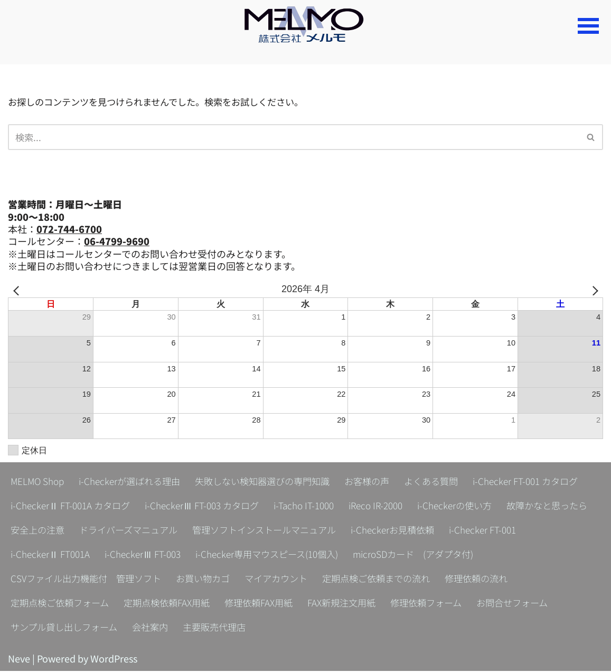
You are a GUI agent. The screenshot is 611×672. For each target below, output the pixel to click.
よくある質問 (451, 482)
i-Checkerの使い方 (50, 531)
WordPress (113, 659)
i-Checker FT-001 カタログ (66, 507)
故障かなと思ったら (146, 531)
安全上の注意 (232, 531)
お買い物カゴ (355, 579)
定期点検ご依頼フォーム (144, 604)
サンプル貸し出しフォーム (157, 628)
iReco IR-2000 (518, 507)
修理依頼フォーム (527, 604)
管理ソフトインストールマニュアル (470, 531)
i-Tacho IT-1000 (442, 507)
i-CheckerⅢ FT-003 (335, 555)
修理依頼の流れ (44, 604)
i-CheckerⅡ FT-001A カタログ (198, 507)
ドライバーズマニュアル (328, 531)
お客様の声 (384, 482)
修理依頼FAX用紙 (352, 604)
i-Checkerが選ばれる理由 (134, 482)
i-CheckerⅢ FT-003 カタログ (336, 507)
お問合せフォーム (48, 628)
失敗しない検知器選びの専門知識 (274, 482)
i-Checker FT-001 (148, 555)
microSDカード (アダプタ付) (75, 579)
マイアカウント (432, 579)
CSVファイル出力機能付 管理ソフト (233, 579)
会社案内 (248, 628)
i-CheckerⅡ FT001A (239, 555)
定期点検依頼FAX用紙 (256, 604)
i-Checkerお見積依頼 (54, 555)
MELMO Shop (39, 482)
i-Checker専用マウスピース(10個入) (466, 555)
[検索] (293, 138)
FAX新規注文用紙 (439, 604)
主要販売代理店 (314, 628)
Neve (19, 659)
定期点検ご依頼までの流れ (538, 579)
